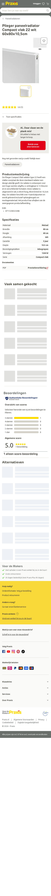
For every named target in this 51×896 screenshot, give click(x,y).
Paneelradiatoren (12, 164)
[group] (25, 591)
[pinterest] (18, 651)
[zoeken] (47, 10)
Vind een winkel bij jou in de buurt (17, 618)
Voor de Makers (12, 566)
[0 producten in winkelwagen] (47, 4)
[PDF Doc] (47, 268)
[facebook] (4, 651)
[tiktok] (23, 651)
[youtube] (8, 651)
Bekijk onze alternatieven (33, 145)
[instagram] (13, 651)
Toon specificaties (11, 117)
